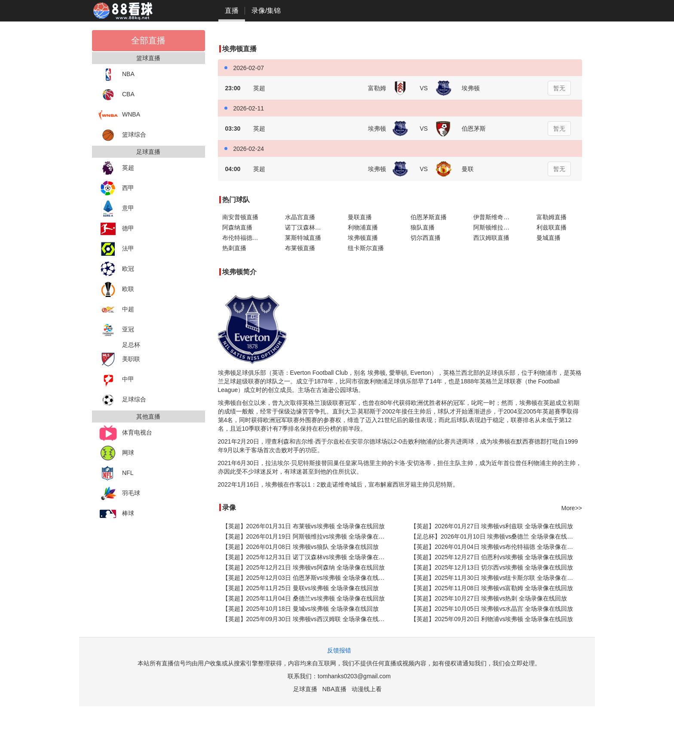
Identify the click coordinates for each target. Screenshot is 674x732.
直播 (232, 10)
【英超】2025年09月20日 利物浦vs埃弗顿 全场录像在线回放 (492, 619)
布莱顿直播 (300, 248)
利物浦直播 (363, 227)
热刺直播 (234, 248)
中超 (116, 309)
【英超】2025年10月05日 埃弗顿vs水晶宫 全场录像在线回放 (492, 608)
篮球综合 (122, 135)
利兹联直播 (551, 227)
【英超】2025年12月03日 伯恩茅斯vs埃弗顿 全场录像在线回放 (306, 577)
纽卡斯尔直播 (366, 248)
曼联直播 (360, 217)
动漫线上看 (367, 689)
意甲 (116, 208)
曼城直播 (548, 237)
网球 (116, 453)
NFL (115, 473)
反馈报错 (339, 650)
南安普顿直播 (240, 217)
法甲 (116, 249)
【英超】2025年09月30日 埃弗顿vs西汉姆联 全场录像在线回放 (306, 619)
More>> (571, 508)
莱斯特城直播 (303, 237)
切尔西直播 (426, 237)
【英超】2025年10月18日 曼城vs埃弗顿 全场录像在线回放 (300, 608)
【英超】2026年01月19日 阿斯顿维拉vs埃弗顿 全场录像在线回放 (308, 536)
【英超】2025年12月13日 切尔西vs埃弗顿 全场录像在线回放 (492, 567)
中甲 (116, 379)
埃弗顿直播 (363, 237)
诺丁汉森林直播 (306, 227)
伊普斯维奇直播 (494, 217)
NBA (116, 74)
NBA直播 (334, 689)
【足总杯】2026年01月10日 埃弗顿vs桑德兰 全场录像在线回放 (495, 536)
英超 (116, 168)
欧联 (116, 289)
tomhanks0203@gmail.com (354, 676)
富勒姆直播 (551, 217)
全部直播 (148, 40)
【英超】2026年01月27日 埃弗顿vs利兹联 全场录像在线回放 (492, 526)
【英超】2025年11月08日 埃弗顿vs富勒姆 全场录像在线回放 (492, 588)
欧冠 (116, 269)
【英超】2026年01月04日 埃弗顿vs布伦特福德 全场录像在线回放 (496, 546)
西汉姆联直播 (491, 237)
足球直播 (305, 689)
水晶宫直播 (300, 217)
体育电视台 (125, 433)
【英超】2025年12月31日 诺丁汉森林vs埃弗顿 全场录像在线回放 (308, 557)
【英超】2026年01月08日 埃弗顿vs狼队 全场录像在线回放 (300, 546)
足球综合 (122, 400)
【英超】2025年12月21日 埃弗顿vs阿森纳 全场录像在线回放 (303, 567)
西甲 (116, 188)
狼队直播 (423, 227)
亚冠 (116, 330)
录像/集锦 (266, 10)
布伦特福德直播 (243, 237)
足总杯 (131, 344)
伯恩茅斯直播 (429, 217)
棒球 (116, 514)
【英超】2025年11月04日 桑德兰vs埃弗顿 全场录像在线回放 (303, 598)
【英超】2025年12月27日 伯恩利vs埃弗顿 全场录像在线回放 (492, 557)
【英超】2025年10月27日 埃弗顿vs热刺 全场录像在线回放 (489, 598)
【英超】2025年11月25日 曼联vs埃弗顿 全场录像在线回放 (300, 588)
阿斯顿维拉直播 (494, 227)
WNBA (119, 115)
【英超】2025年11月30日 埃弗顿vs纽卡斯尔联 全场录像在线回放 (496, 577)
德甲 (116, 229)
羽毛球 (119, 493)
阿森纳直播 (237, 227)
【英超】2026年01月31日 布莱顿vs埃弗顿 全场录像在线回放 (303, 526)
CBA (116, 94)
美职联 (119, 359)
